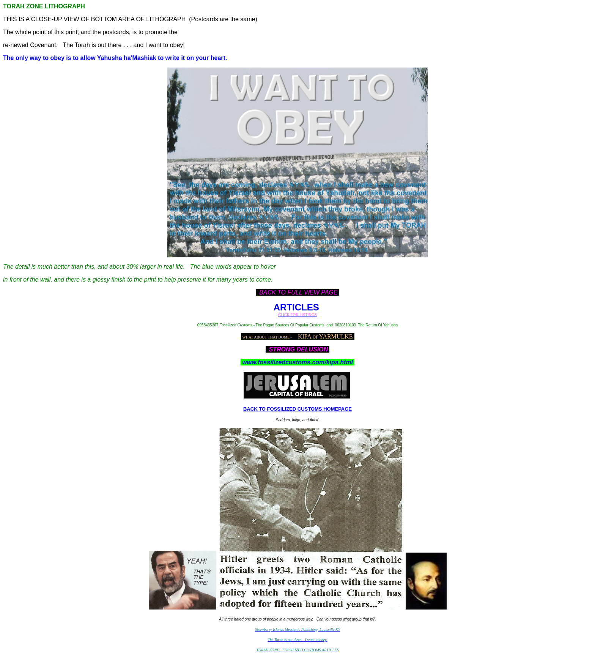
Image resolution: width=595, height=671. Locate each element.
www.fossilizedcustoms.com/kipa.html (298, 362)
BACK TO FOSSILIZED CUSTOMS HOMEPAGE (297, 409)
